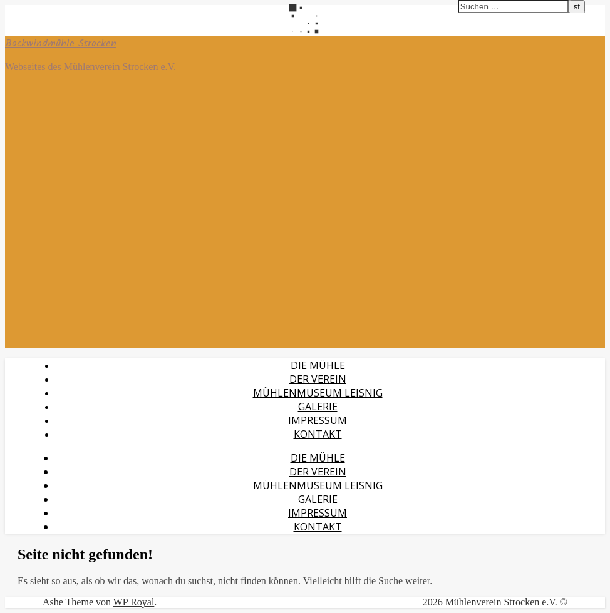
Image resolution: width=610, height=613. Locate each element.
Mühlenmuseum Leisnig (318, 393)
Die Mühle (318, 365)
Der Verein (317, 379)
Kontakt (318, 434)
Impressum (317, 420)
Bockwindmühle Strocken (60, 43)
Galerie (318, 406)
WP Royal (134, 602)
